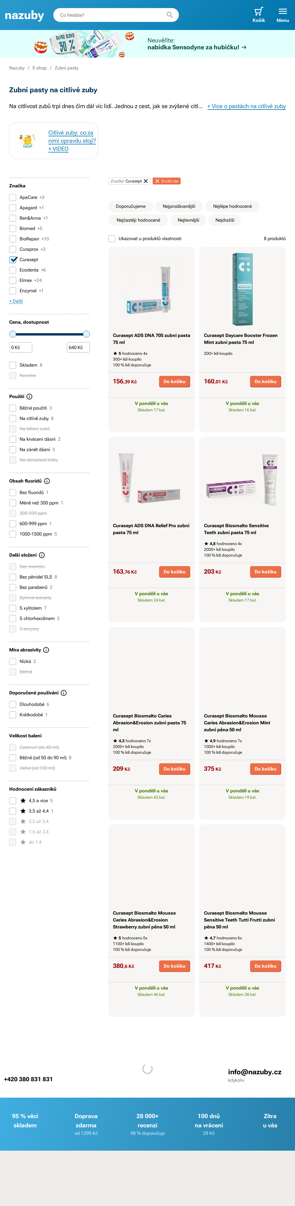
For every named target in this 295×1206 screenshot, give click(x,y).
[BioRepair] (12, 238)
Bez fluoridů (29, 492)
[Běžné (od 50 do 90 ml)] (12, 757)
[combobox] (116, 15)
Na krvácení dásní (34, 439)
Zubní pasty (66, 68)
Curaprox (27, 249)
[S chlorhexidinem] (12, 618)
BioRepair (29, 238)
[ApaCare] (12, 197)
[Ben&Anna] (12, 218)
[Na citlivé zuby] (12, 418)
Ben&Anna (28, 218)
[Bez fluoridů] (12, 492)
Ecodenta (27, 270)
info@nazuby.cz (254, 1072)
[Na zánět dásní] (12, 449)
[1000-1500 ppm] (12, 534)
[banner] (24, 15)
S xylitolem (28, 608)
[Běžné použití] (12, 408)
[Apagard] (12, 207)
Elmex (25, 280)
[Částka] (20, 347)
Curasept (23, 259)
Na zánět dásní (32, 449)
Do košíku (175, 381)
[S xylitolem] (12, 608)
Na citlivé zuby (31, 418)
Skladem (25, 365)
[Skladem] (12, 365)
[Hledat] (170, 15)
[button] (283, 15)
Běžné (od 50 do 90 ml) (40, 757)
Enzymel (26, 290)
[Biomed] (12, 228)
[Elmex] (12, 280)
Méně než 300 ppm (36, 503)
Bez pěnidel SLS (33, 577)
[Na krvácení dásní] (12, 439)
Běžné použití (30, 408)
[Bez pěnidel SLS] (12, 577)
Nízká (22, 661)
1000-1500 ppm (33, 534)
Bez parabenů (30, 587)
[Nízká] (12, 661)
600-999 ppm (30, 523)
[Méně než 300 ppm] (12, 503)
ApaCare (26, 197)
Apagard (26, 207)
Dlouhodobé (29, 704)
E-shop (40, 68)
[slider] (12, 334)
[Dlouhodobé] (12, 704)
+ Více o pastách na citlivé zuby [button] (246, 106)
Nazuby (16, 68)
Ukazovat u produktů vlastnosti (144, 238)
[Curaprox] (12, 249)
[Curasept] (12, 259)
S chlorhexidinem (34, 618)
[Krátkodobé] (12, 714)
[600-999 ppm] (12, 523)
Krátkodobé (28, 714)
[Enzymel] (12, 290)
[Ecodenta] (12, 270)
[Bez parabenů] (12, 587)
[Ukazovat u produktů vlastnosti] (111, 238)
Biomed (25, 228)
